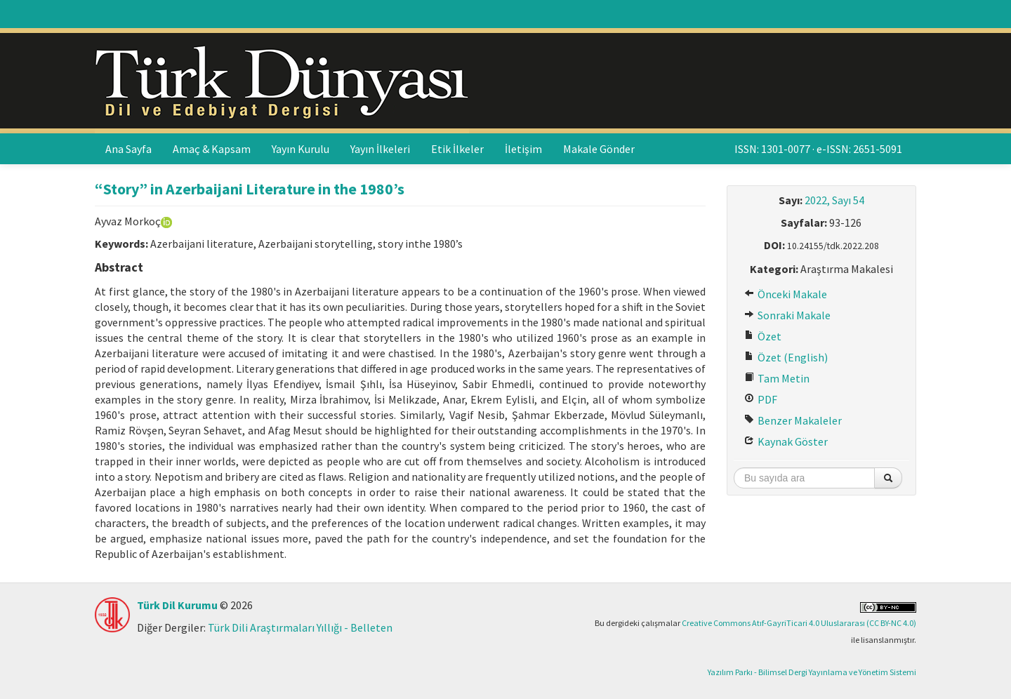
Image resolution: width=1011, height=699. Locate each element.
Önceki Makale (785, 294)
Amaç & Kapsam (212, 149)
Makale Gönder (599, 149)
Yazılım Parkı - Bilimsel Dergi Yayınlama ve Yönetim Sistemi (812, 672)
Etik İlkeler (457, 149)
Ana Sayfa (128, 149)
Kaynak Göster (786, 441)
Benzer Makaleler (793, 420)
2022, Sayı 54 (834, 200)
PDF (760, 399)
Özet (762, 336)
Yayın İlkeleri (380, 149)
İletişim (523, 149)
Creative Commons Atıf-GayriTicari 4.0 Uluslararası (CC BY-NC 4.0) (799, 623)
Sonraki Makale (787, 315)
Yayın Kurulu (300, 149)
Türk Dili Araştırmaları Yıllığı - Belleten (300, 627)
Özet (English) (786, 357)
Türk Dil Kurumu (177, 605)
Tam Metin (777, 378)
